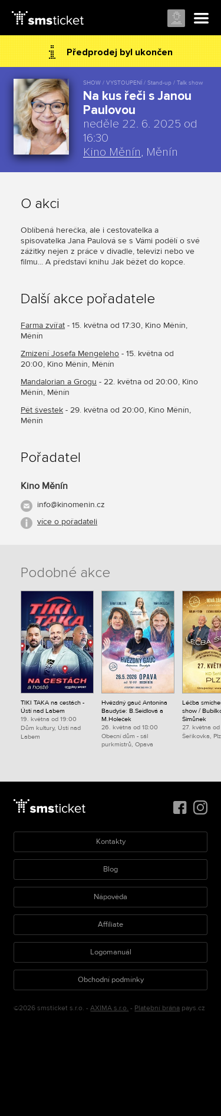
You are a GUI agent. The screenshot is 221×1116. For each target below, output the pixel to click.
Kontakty (111, 841)
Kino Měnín (112, 152)
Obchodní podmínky (111, 979)
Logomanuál (110, 952)
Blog (110, 869)
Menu (201, 19)
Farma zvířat (43, 325)
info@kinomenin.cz (71, 505)
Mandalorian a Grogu (59, 382)
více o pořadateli (67, 522)
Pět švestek (42, 410)
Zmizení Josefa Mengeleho (70, 353)
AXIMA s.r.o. (109, 1008)
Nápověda (110, 896)
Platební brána (157, 1008)
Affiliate (110, 924)
